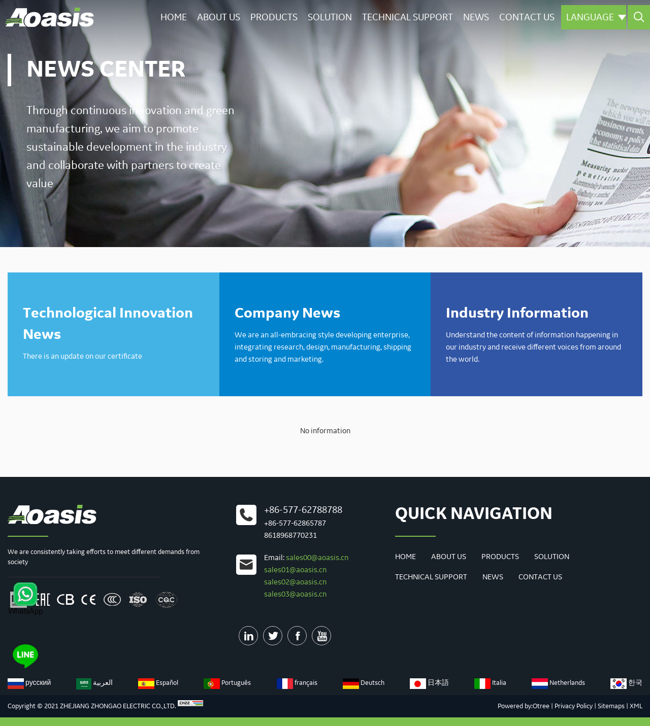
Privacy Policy (574, 706)
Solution (330, 17)
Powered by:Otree (523, 706)
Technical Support (407, 17)
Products (274, 17)
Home (173, 17)
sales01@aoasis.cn (295, 570)
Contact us (527, 17)
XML (636, 706)
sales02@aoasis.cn (295, 582)
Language (596, 17)
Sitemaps (611, 706)
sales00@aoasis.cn (317, 558)
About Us (218, 17)
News (476, 17)
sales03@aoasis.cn (295, 595)
